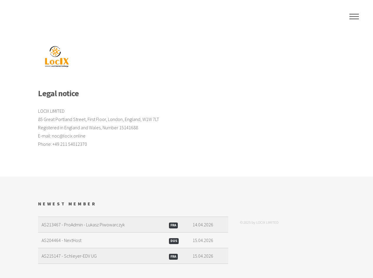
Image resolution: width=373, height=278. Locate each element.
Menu (354, 16)
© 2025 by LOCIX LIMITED (259, 222)
